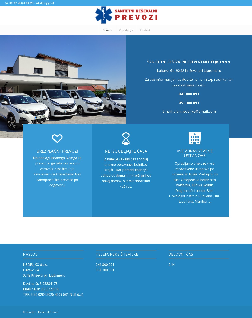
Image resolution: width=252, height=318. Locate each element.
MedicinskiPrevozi (48, 311)
